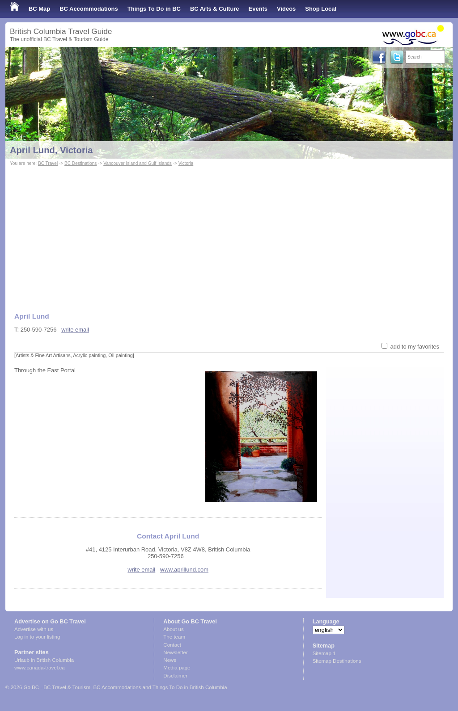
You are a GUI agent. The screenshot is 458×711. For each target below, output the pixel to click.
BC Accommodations (88, 8)
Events (258, 8)
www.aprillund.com (184, 569)
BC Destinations (80, 163)
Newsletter (175, 652)
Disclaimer (175, 675)
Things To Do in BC (154, 8)
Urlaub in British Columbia (44, 660)
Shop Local (320, 8)
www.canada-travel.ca (39, 667)
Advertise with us (33, 629)
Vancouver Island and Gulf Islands (137, 163)
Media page (176, 667)
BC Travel (48, 163)
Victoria (185, 163)
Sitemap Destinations (337, 661)
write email (75, 329)
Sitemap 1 (324, 653)
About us (173, 629)
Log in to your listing (37, 636)
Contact (172, 645)
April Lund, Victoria (51, 150)
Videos (286, 8)
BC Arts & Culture (214, 8)
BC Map (39, 8)
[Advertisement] (229, 235)
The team (174, 636)
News (169, 660)
